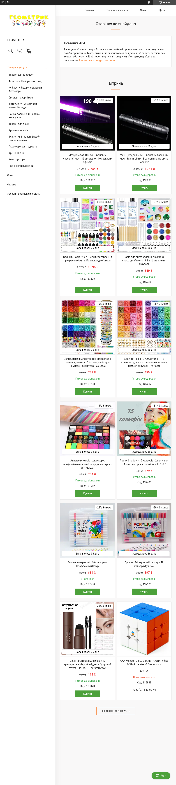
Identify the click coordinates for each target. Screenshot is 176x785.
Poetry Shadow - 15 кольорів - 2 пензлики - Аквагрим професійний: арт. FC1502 (144, 462)
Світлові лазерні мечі (21, 97)
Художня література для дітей (97, 60)
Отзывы (12, 184)
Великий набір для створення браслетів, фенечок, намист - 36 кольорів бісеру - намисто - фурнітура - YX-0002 (88, 362)
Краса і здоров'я (18, 130)
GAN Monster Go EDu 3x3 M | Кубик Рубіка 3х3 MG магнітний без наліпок (144, 662)
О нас (10, 175)
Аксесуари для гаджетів (23, 146)
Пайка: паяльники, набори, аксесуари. (24, 116)
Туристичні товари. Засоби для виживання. (24, 138)
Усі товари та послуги (114, 710)
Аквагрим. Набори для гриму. (26, 81)
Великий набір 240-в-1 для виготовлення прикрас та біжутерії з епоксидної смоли (87, 258)
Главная (89, 10)
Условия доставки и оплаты (23, 193)
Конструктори (17, 159)
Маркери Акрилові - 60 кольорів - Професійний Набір (87, 564)
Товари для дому (19, 123)
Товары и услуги (17, 67)
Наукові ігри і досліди (21, 165)
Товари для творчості (21, 74)
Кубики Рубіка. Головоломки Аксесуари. (25, 89)
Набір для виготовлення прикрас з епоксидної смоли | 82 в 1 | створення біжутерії (144, 260)
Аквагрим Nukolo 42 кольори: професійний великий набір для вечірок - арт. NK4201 (87, 464)
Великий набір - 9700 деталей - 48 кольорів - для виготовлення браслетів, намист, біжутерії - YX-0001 (144, 362)
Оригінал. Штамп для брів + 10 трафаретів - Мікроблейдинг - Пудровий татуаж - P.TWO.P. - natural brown (87, 664)
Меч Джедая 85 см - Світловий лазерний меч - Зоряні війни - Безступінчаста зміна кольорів (144, 158)
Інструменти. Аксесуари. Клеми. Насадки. (23, 105)
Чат (161, 775)
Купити (87, 188)
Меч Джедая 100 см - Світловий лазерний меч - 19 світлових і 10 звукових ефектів (87, 158)
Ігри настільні (16, 153)
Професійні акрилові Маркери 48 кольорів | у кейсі (144, 564)
